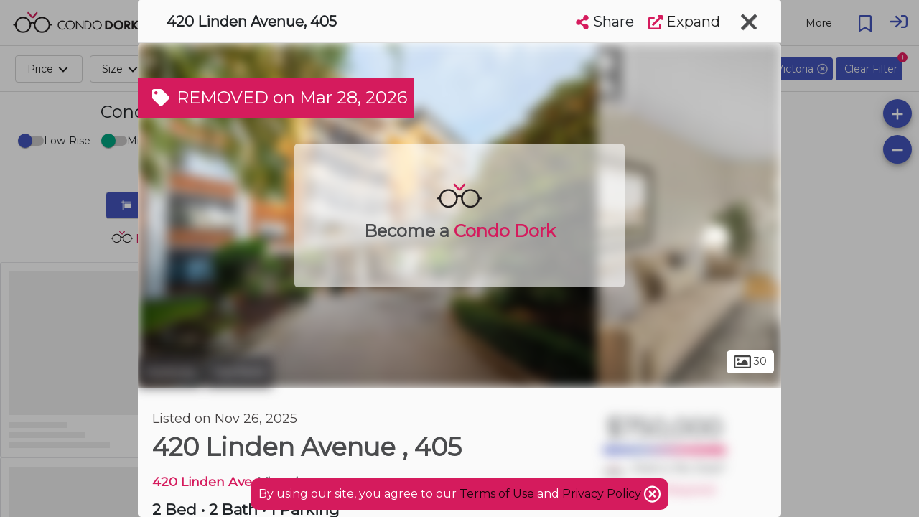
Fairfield (239, 372)
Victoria (170, 372)
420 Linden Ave (202, 481)
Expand (684, 21)
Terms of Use (497, 493)
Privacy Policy (603, 493)
